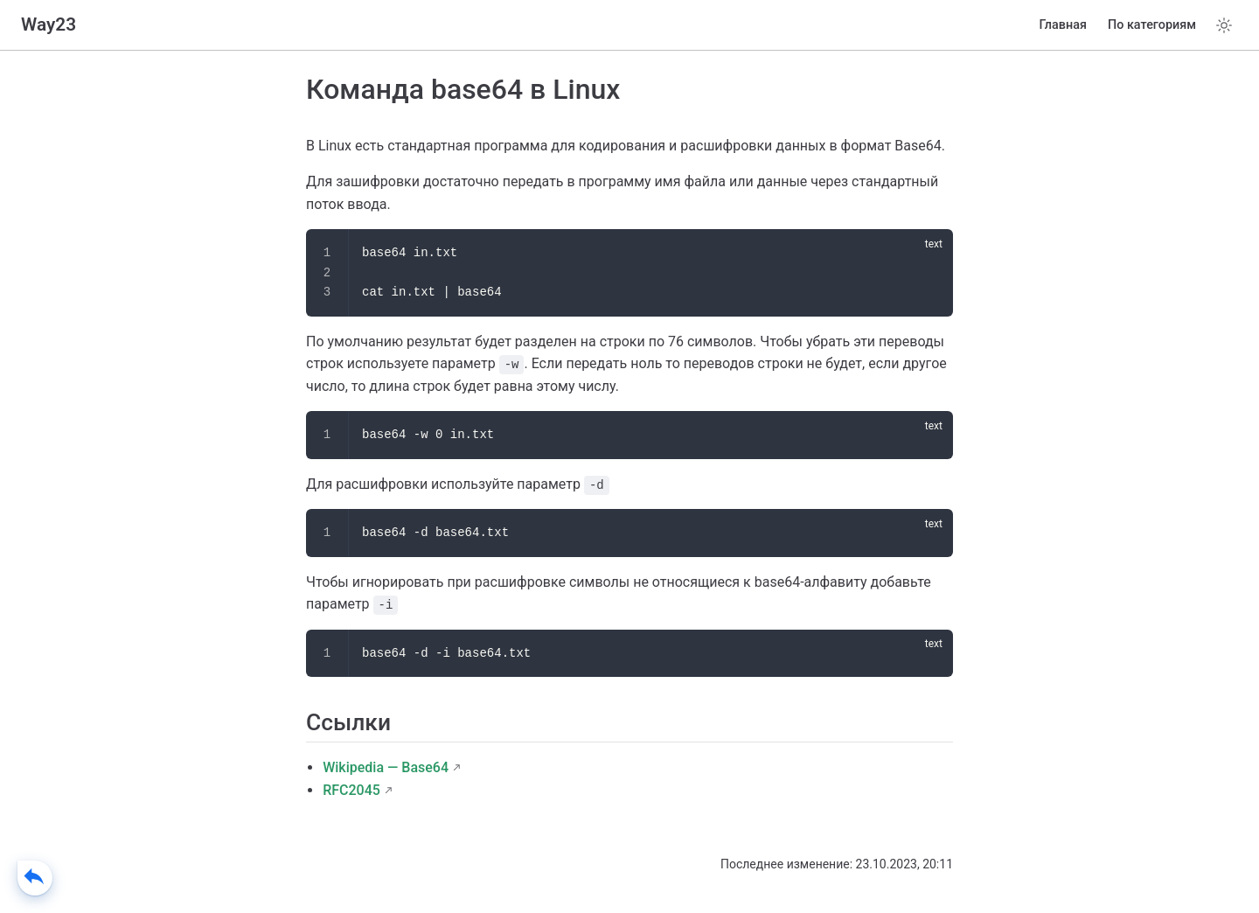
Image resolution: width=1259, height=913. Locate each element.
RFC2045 (351, 790)
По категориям (1152, 24)
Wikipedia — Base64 (386, 767)
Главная (1063, 24)
